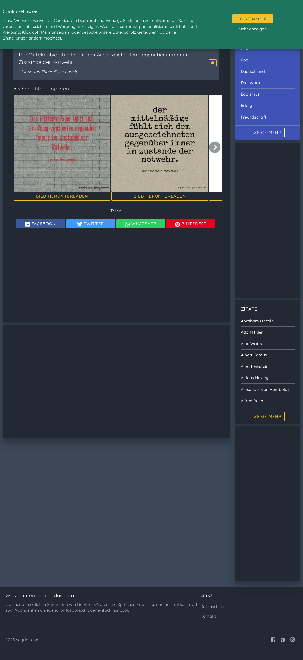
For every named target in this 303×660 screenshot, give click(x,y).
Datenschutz (212, 606)
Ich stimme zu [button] (252, 18)
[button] (213, 62)
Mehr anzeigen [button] (252, 29)
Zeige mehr (268, 132)
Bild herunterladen (62, 196)
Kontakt (208, 616)
